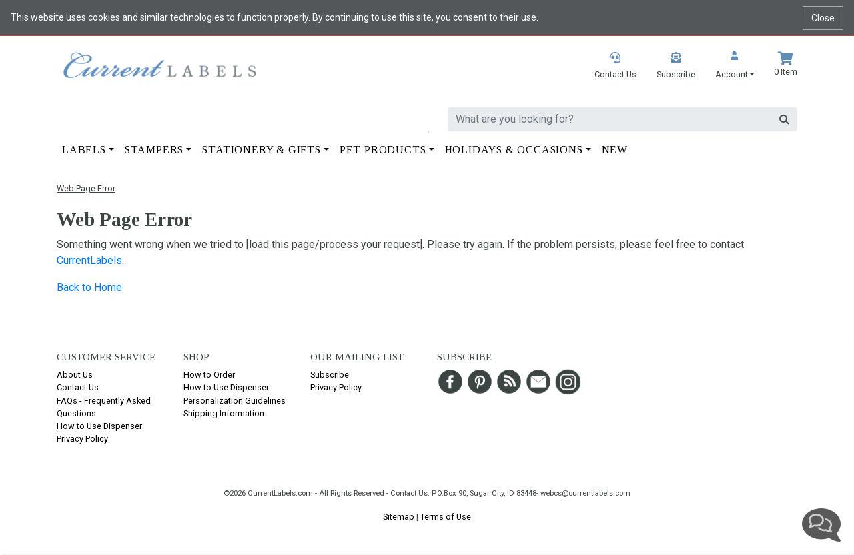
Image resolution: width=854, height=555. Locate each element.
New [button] (615, 149)
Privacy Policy (82, 439)
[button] (734, 66)
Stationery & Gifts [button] (261, 149)
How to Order (209, 375)
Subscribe (329, 375)
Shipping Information (223, 413)
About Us (75, 375)
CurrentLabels (89, 260)
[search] (610, 119)
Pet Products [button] (383, 149)
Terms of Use (445, 517)
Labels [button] (84, 149)
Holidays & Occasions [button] (514, 149)
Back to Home (89, 287)
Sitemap (398, 517)
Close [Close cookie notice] (823, 17)
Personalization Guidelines (234, 401)
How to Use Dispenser (99, 426)
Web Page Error (86, 188)
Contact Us (78, 387)
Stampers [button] (154, 149)
